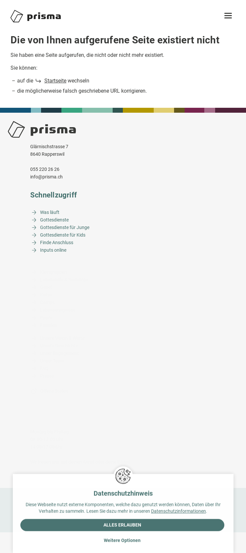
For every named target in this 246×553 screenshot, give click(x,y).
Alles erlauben (122, 525)
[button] (228, 16)
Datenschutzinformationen (178, 512)
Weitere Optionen (122, 541)
